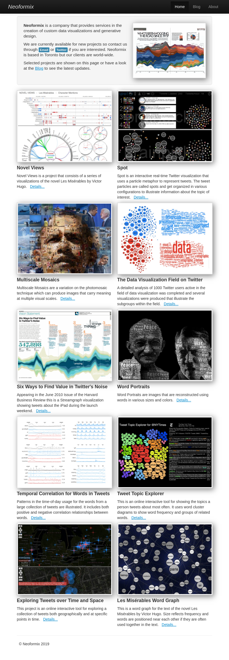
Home (180, 7)
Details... (37, 186)
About (213, 7)
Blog (196, 7)
